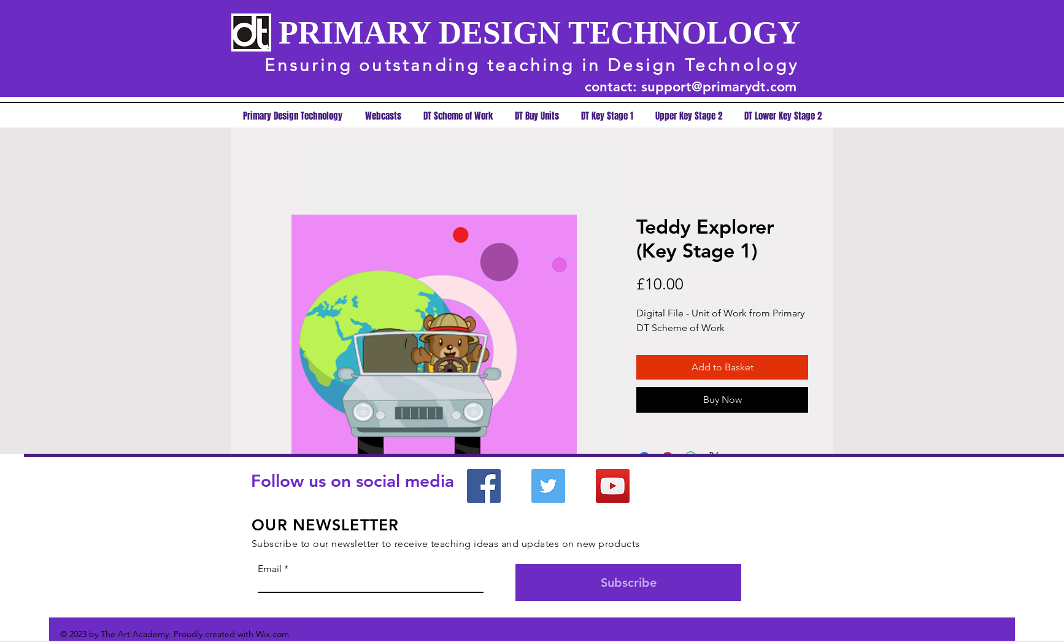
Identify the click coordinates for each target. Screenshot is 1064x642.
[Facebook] (484, 486)
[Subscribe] (628, 582)
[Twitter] (548, 486)
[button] (607, 116)
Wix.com (272, 634)
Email (270, 569)
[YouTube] (613, 486)
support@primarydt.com (718, 86)
